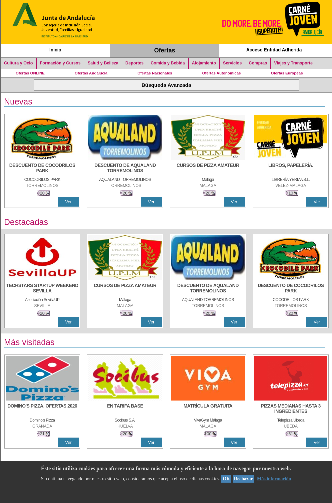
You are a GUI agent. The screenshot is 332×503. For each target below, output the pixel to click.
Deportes (134, 63)
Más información (274, 478)
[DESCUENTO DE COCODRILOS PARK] (42, 168)
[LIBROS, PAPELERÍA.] (290, 168)
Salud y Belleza (103, 63)
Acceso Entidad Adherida (274, 49)
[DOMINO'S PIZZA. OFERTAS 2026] (42, 409)
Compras (258, 63)
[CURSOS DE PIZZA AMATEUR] (208, 168)
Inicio (55, 49)
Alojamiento (204, 63)
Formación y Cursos (60, 63)
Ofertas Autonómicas (221, 73)
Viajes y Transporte (293, 63)
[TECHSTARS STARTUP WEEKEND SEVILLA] (42, 288)
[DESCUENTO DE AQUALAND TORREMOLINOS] (125, 168)
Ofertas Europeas (287, 73)
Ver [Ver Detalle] (68, 201)
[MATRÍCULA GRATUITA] (208, 409)
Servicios (232, 63)
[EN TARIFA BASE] (125, 409)
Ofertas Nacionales (154, 73)
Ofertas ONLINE (30, 73)
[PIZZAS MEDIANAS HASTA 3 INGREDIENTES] (290, 409)
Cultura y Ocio (18, 63)
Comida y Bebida (168, 63)
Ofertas (164, 50)
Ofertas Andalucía (91, 73)
